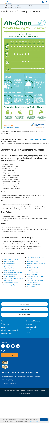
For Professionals (24, 315)
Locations (29, 324)
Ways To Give (24, 309)
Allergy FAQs (30, 270)
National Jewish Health (10, 383)
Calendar (28, 333)
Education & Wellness (11, 5)
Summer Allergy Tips (10, 285)
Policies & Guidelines (7, 376)
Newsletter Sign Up (9, 355)
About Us (4, 321)
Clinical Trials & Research (9, 330)
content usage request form (38, 139)
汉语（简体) (22, 394)
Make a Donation (31, 327)
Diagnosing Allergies (10, 268)
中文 (28, 394)
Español (6, 391)
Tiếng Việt (30, 391)
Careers (3, 327)
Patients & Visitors (24, 304)
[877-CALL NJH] (43, 2)
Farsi (17, 391)
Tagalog (42, 391)
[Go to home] (22, 2)
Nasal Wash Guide (32, 274)
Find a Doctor (31, 287)
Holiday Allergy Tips (32, 267)
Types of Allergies (9, 266)
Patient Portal (30, 330)
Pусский (36, 391)
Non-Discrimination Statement (24, 376)
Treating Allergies (9, 270)
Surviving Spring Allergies (11, 282)
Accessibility (37, 376)
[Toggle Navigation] (2, 2)
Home (3, 5)
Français (22, 391)
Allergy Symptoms (9, 261)
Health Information (23, 5)
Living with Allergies (32, 272)
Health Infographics (34, 5)
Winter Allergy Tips (32, 261)
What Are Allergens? (9, 263)
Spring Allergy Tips (9, 276)
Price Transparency (7, 380)
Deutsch (12, 391)
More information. (34, 421)
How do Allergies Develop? (11, 259)
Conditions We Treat (8, 333)
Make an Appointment (33, 284)
